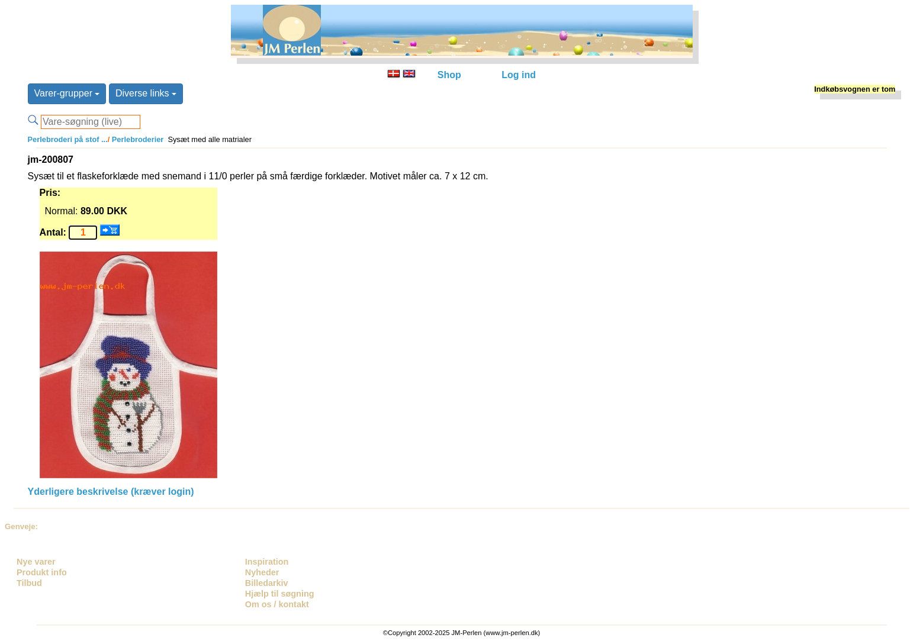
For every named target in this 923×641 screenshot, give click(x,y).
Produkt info (42, 572)
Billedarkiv (266, 583)
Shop (449, 75)
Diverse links (145, 93)
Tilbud (29, 583)
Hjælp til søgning (279, 593)
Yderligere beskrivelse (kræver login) (111, 492)
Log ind (518, 75)
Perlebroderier (136, 139)
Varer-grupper (67, 93)
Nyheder (262, 572)
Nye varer (36, 561)
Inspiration (267, 561)
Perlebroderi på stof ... (68, 139)
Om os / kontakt (277, 604)
